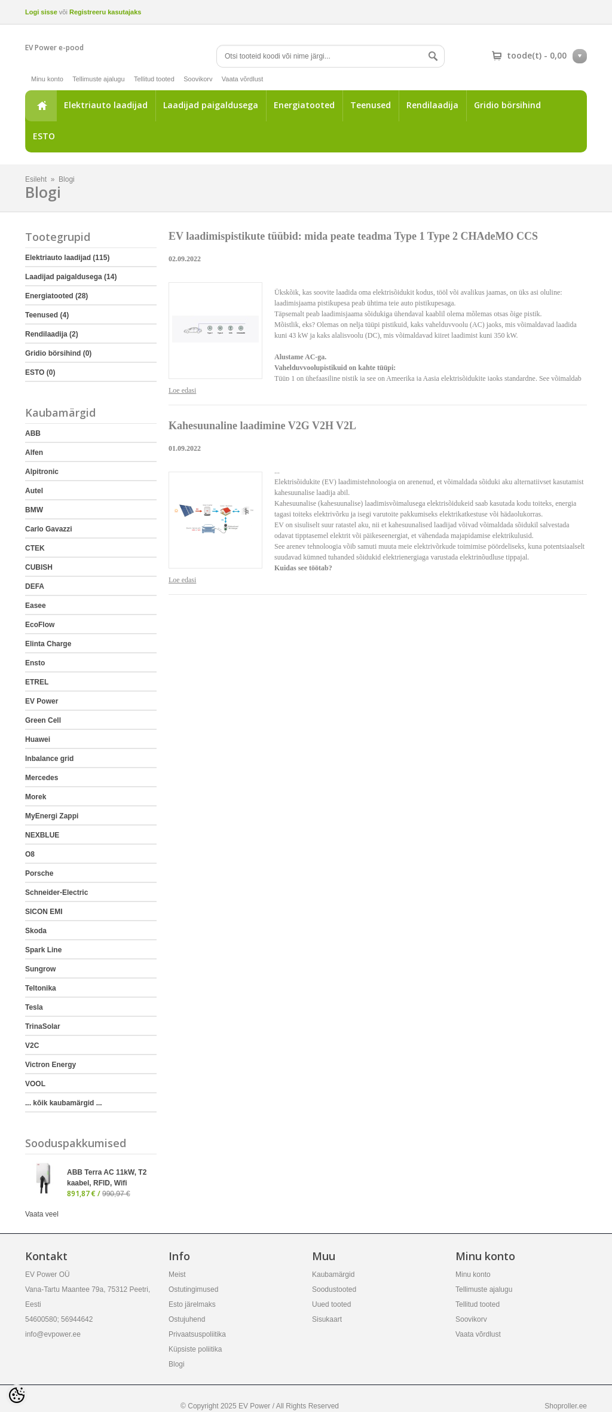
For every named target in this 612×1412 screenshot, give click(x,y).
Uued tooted (331, 1304)
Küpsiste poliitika (195, 1349)
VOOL (35, 1084)
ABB (33, 433)
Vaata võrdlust (243, 78)
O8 (30, 854)
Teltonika (40, 988)
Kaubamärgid (333, 1274)
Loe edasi (182, 390)
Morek (35, 797)
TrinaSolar (42, 1026)
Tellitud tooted (154, 78)
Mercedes (41, 778)
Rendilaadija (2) (51, 334)
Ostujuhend (187, 1319)
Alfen (34, 452)
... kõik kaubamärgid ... (63, 1103)
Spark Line (43, 950)
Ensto (35, 663)
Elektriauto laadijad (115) (67, 257)
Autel (34, 491)
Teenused (370, 105)
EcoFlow (39, 625)
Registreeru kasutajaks (105, 12)
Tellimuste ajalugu (98, 78)
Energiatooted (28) (56, 296)
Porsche (39, 873)
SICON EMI (44, 911)
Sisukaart (327, 1319)
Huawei (37, 739)
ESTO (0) (40, 372)
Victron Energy (50, 1064)
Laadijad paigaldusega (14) (71, 277)
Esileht (40, 105)
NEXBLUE (42, 835)
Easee (35, 605)
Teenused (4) (47, 315)
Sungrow (40, 969)
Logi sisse (41, 12)
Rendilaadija (432, 105)
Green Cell (43, 720)
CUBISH (39, 567)
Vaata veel (42, 1214)
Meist (177, 1274)
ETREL (36, 682)
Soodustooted (334, 1289)
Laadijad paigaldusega (210, 105)
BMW (34, 510)
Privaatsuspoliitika (197, 1334)
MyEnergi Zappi (51, 816)
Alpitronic (42, 471)
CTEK (35, 548)
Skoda (36, 931)
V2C (32, 1045)
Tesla (34, 1007)
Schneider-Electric (56, 892)
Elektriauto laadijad (106, 105)
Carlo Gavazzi (48, 529)
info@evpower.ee (53, 1334)
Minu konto (47, 78)
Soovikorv (197, 78)
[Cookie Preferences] (16, 1395)
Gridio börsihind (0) (58, 353)
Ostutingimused (193, 1289)
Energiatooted (304, 105)
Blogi (67, 179)
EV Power (41, 701)
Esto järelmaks (192, 1304)
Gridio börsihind (507, 105)
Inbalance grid (49, 758)
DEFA (34, 586)
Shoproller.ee (565, 1406)
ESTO (44, 136)
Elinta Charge (48, 644)
